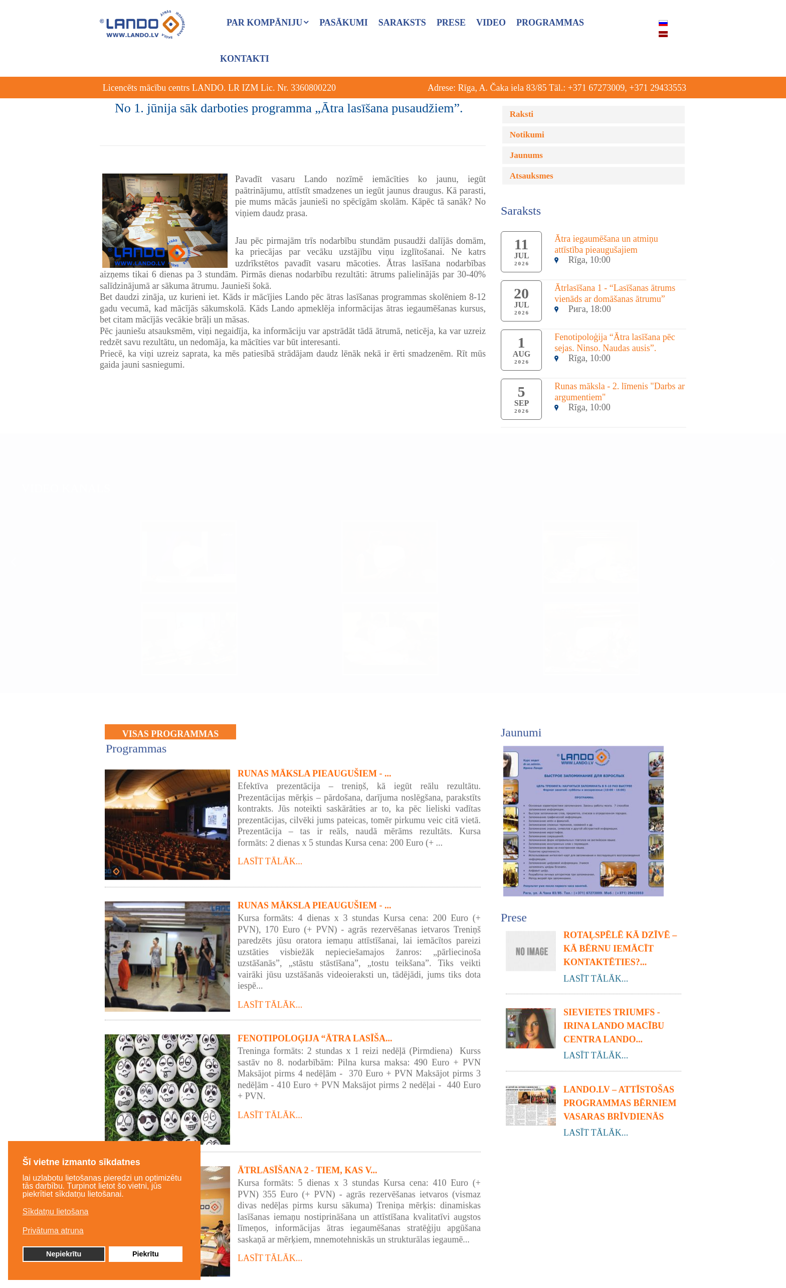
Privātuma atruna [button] (53, 1232)
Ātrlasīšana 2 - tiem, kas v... (307, 1166)
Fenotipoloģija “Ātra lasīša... (315, 1034)
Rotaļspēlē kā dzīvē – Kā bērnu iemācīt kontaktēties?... (620, 943)
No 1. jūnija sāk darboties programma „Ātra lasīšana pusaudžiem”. (289, 108)
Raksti (521, 114)
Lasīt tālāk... (270, 857)
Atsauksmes (531, 176)
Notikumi (527, 134)
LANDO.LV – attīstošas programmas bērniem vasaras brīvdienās (620, 1098)
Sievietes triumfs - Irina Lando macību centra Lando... (613, 1021)
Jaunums (526, 155)
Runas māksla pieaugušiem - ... (314, 769)
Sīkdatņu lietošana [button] (56, 1213)
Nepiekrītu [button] (63, 1256)
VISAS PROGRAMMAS (170, 729)
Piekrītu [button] (145, 1256)
